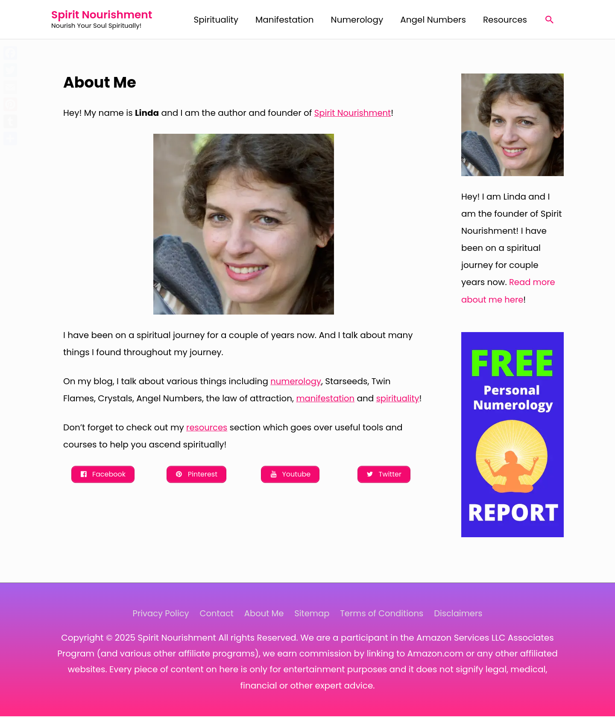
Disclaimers (461, 615)
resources (207, 446)
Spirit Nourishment (108, 15)
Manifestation (284, 20)
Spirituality (216, 20)
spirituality (85, 417)
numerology (296, 383)
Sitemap (312, 615)
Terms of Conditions (383, 615)
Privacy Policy (157, 615)
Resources (505, 20)
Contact (214, 615)
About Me (263, 615)
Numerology (357, 20)
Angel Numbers (433, 20)
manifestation (326, 400)
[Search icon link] (549, 20)
